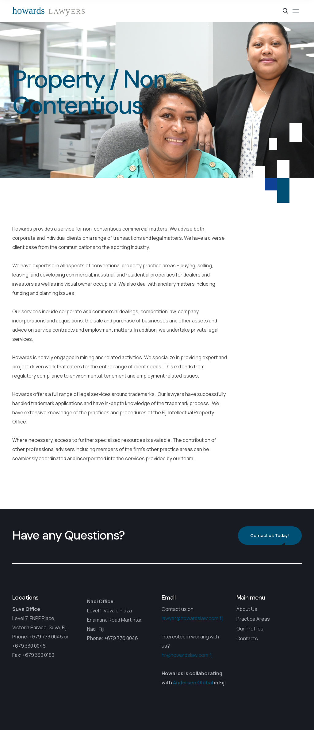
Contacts (247, 638)
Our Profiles (249, 628)
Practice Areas (253, 618)
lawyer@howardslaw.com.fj (192, 618)
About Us (246, 609)
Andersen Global (193, 682)
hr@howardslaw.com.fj (187, 655)
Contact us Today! (269, 535)
